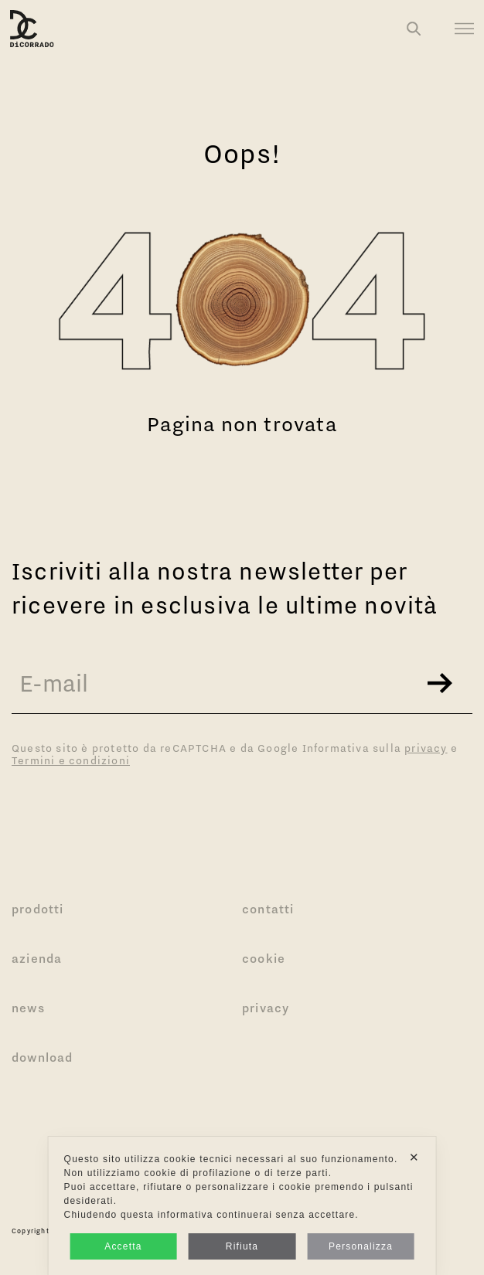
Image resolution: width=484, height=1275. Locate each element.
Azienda (37, 958)
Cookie (263, 958)
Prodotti (38, 908)
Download (42, 1057)
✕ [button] (414, 1157)
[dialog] (242, 1206)
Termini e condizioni (71, 760)
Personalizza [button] (361, 1246)
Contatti (268, 908)
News (28, 1007)
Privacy (265, 1007)
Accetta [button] (122, 1246)
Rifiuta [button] (242, 1246)
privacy (425, 748)
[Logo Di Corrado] (32, 28)
